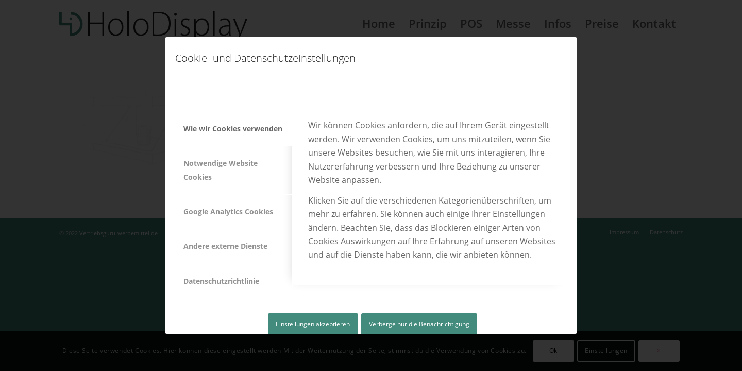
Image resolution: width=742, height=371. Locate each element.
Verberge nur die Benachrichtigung (419, 323)
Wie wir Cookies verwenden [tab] (232, 128)
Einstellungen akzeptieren (313, 323)
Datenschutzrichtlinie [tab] (221, 281)
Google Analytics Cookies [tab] (228, 211)
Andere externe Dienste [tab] (225, 246)
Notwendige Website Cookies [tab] (220, 169)
